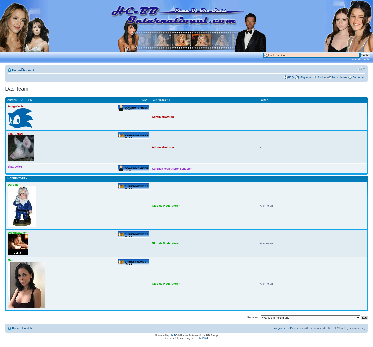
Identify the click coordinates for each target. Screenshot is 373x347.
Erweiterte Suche (359, 59)
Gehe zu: (253, 317)
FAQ (291, 77)
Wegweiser (281, 328)
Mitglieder (305, 77)
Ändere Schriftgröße (361, 69)
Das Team (296, 328)
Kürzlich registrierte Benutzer (172, 168)
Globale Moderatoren (166, 205)
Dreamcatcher (17, 232)
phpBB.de (203, 338)
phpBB (173, 335)
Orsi (10, 260)
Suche (322, 77)
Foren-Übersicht (23, 70)
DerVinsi (13, 184)
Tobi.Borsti (15, 133)
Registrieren (339, 77)
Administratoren (163, 117)
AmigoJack (15, 106)
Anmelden (358, 77)
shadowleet (15, 166)
